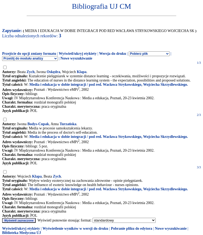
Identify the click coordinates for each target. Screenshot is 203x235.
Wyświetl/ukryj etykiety (77, 54)
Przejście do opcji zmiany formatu (29, 54)
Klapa (81, 72)
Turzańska (67, 124)
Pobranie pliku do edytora (131, 229)
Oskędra (53, 72)
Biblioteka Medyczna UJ (21, 233)
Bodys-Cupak (38, 124)
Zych (31, 72)
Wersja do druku (112, 54)
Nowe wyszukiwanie (76, 58)
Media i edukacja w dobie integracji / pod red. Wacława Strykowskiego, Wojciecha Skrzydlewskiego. (108, 85)
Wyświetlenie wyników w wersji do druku (75, 229)
